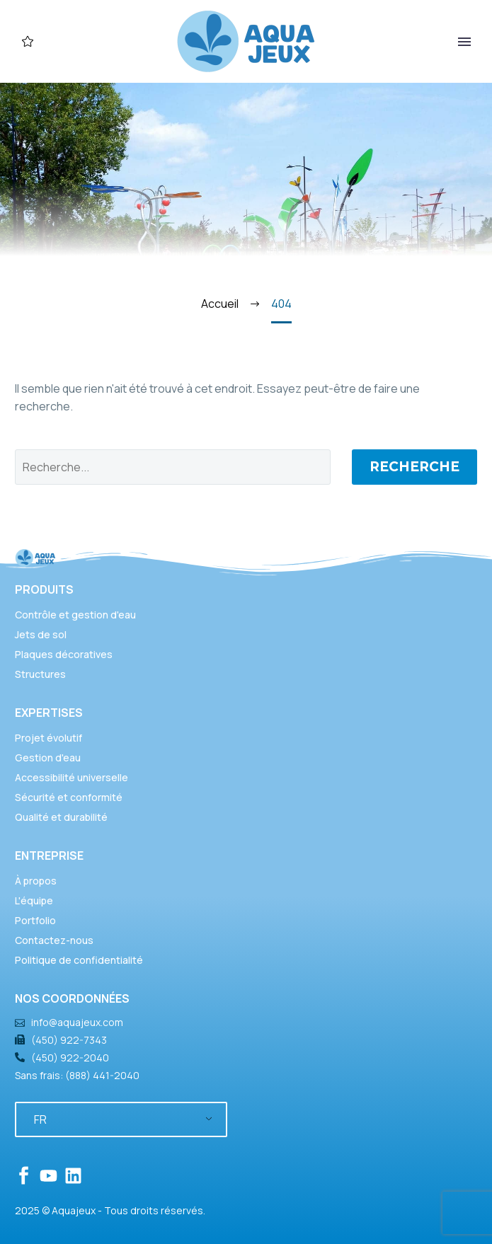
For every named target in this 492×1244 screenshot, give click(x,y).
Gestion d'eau (48, 757)
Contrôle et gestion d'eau (75, 614)
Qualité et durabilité (61, 817)
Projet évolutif (48, 737)
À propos (36, 880)
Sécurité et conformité (68, 797)
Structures (40, 674)
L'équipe (34, 900)
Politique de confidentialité (79, 960)
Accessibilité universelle (71, 777)
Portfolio (35, 920)
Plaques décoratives (64, 654)
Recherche (414, 467)
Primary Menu (464, 42)
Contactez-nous (54, 940)
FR (40, 1119)
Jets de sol (41, 634)
